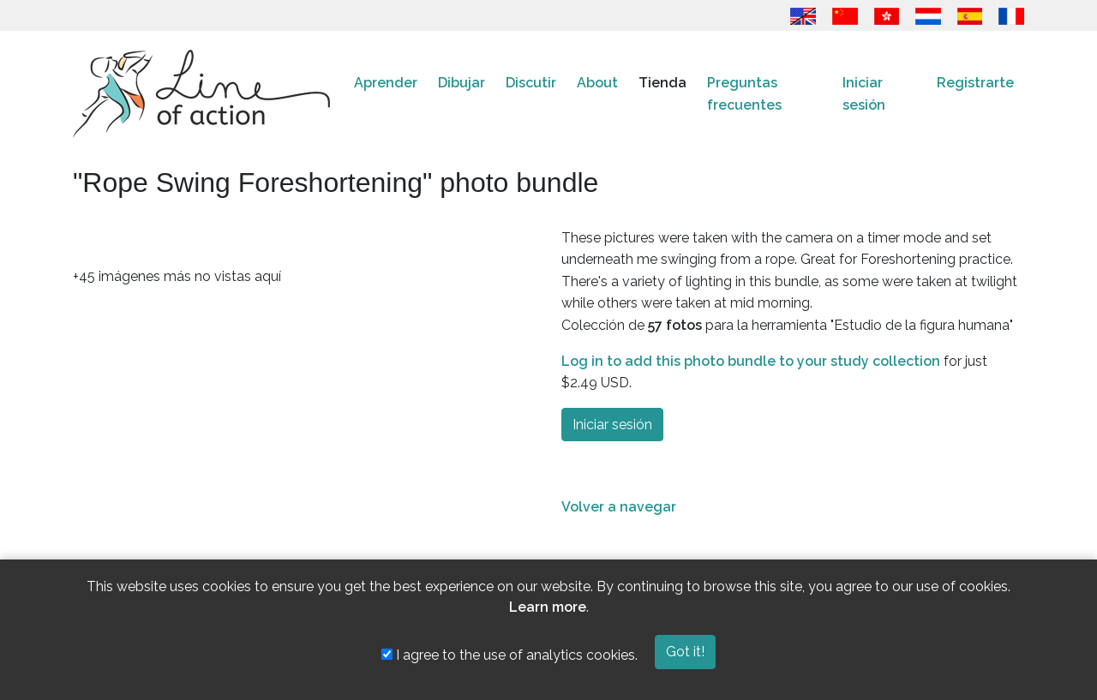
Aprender (385, 83)
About (597, 83)
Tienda (662, 83)
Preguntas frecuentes (744, 94)
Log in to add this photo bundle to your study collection (750, 361)
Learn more (547, 607)
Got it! (685, 651)
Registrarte (975, 83)
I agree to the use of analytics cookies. (509, 655)
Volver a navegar (618, 507)
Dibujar (461, 83)
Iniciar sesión (863, 94)
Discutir (531, 83)
